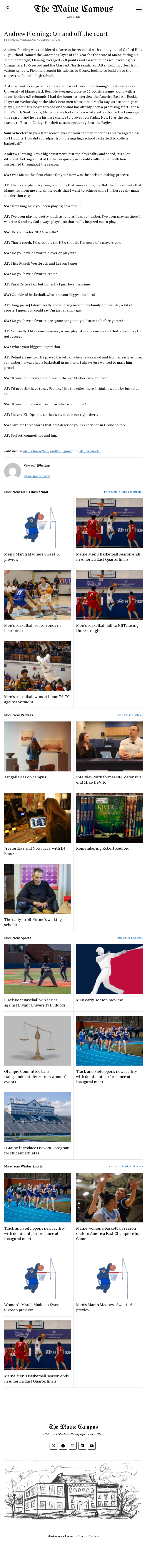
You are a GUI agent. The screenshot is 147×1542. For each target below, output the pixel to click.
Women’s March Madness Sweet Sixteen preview (32, 1307)
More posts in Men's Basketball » (123, 491)
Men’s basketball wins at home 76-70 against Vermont (36, 699)
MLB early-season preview (99, 999)
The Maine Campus (73, 9)
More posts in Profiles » (129, 714)
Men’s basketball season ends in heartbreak (32, 628)
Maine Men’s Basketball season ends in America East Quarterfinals (108, 556)
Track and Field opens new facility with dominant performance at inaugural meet (106, 1076)
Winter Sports (89, 451)
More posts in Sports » (130, 937)
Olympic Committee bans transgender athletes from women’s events (35, 1076)
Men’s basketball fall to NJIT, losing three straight (107, 628)
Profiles (55, 451)
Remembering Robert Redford (102, 848)
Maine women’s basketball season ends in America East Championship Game (108, 1233)
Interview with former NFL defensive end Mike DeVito (109, 779)
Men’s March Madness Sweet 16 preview (32, 556)
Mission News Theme (60, 1536)
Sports (67, 451)
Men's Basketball (35, 451)
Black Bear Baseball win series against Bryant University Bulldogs (34, 1002)
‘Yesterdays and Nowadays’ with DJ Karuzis (34, 851)
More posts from (37, 476)
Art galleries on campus (25, 776)
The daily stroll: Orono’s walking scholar (33, 922)
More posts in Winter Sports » (126, 1166)
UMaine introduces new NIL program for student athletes (36, 1150)
